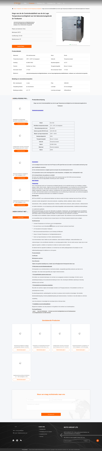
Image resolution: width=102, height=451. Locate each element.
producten (19, 8)
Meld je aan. (86, 440)
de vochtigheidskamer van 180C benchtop (42, 312)
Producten (31, 3)
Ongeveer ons (41, 3)
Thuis (15, 8)
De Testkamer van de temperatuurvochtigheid (31, 8)
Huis (25, 3)
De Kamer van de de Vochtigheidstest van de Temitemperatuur (61, 311)
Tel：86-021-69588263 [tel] (18, 430)
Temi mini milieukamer (42, 311)
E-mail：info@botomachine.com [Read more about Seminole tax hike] (20, 433)
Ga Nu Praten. (21, 46)
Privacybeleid (24, 449)
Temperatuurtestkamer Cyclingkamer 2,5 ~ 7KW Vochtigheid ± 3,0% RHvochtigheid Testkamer (20, 175)
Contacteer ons (51, 3)
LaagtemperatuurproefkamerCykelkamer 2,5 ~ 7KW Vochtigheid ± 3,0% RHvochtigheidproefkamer (21, 202)
